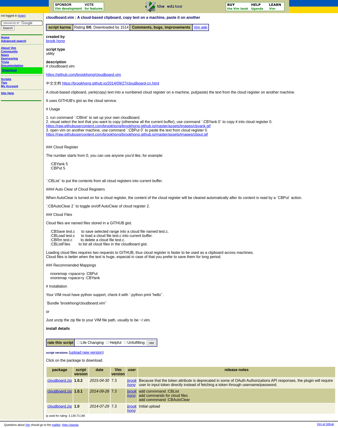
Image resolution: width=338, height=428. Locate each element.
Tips (4, 82)
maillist (56, 425)
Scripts (6, 79)
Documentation (12, 65)
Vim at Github (325, 424)
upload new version (86, 352)
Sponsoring (9, 58)
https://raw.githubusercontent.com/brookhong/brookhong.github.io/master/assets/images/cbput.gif (127, 134)
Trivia (5, 62)
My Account (9, 86)
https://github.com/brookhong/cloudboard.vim (83, 75)
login (22, 15)
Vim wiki (200, 27)
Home (5, 37)
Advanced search (13, 41)
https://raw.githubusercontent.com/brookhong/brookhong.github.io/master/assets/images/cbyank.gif (128, 126)
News (5, 55)
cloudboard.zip (59, 381)
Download (9, 70)
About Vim (8, 48)
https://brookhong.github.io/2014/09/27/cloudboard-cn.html (110, 83)
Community (9, 51)
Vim (27, 425)
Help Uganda (70, 425)
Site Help (7, 93)
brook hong (55, 41)
